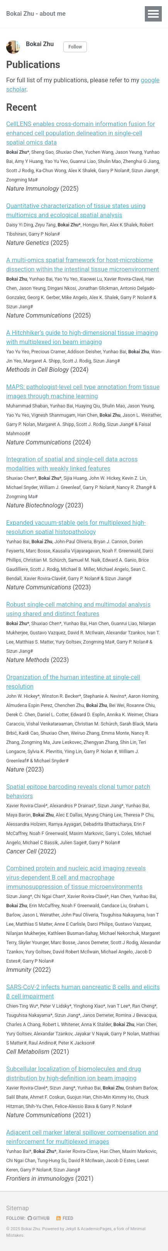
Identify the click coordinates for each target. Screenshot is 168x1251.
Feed (64, 1218)
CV (94, 13)
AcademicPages (96, 1228)
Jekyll (70, 1228)
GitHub (38, 1218)
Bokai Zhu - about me (36, 13)
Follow (75, 47)
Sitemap (17, 1208)
